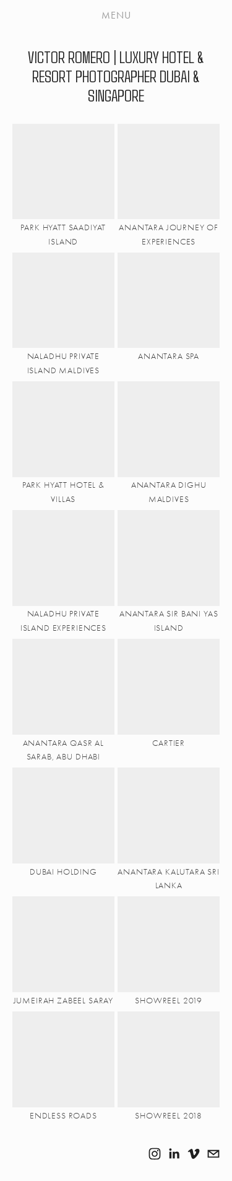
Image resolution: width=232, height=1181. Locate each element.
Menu (116, 15)
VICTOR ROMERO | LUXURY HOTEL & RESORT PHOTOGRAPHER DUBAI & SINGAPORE (116, 76)
